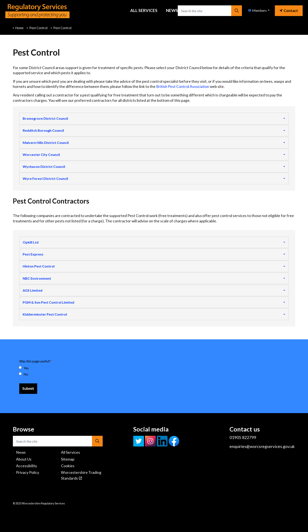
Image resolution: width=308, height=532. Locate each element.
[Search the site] (210, 10)
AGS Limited (32, 291)
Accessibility (26, 466)
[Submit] (28, 389)
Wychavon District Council (44, 167)
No (23, 375)
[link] (289, 9)
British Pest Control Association (182, 86)
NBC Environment (37, 279)
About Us (23, 460)
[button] (236, 10)
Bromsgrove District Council (45, 118)
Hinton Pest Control (39, 267)
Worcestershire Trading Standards (81, 476)
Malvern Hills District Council (46, 142)
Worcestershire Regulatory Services (37, 10)
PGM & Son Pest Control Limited (48, 303)
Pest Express (33, 255)
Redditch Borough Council (43, 131)
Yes (24, 369)
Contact (289, 10)
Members (257, 10)
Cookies (67, 466)
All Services (143, 10)
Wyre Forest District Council (45, 179)
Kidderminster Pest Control (45, 315)
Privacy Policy (27, 473)
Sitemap (67, 460)
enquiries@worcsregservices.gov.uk (262, 447)
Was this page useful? (36, 362)
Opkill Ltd (30, 243)
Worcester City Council (41, 155)
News (172, 10)
